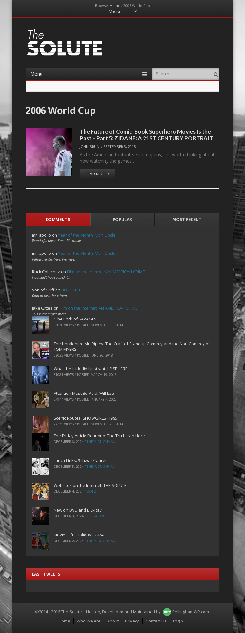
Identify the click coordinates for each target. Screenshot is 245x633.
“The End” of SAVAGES (75, 319)
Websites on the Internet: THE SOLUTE (90, 485)
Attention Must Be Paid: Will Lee (84, 393)
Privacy (132, 621)
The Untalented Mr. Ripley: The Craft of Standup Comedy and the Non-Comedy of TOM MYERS (132, 346)
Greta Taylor (98, 516)
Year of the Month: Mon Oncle (86, 235)
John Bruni (90, 146)
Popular (122, 219)
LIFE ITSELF (71, 290)
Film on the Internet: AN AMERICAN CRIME (106, 272)
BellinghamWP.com (190, 612)
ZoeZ (91, 491)
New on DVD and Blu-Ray (78, 510)
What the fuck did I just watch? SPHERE (91, 369)
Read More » (97, 174)
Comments (58, 219)
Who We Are (88, 621)
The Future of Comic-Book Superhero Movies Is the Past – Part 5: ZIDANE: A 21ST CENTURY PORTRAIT (146, 135)
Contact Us (156, 621)
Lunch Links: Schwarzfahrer (80, 460)
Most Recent (187, 219)
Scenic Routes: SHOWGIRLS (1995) (86, 418)
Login (178, 621)
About (113, 621)
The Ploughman (101, 441)
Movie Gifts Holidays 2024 (78, 535)
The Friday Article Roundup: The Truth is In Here (99, 435)
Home (115, 5)
